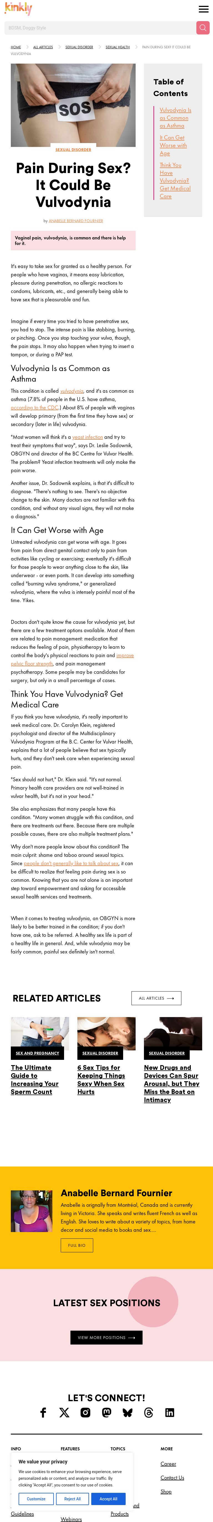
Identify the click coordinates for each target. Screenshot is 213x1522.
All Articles (156, 998)
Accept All (108, 1499)
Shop (166, 1491)
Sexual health (118, 47)
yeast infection (87, 436)
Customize (36, 1499)
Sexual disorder (79, 47)
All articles (43, 47)
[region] (72, 1482)
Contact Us (172, 1477)
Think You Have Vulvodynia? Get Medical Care (175, 180)
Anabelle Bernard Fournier (76, 221)
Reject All (72, 1499)
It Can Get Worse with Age (173, 145)
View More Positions (106, 1337)
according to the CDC (34, 407)
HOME (16, 47)
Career (168, 1463)
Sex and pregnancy (37, 1053)
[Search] (203, 27)
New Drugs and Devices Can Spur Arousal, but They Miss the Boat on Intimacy (171, 1084)
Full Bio (77, 1245)
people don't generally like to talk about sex (71, 863)
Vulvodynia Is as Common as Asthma (175, 117)
